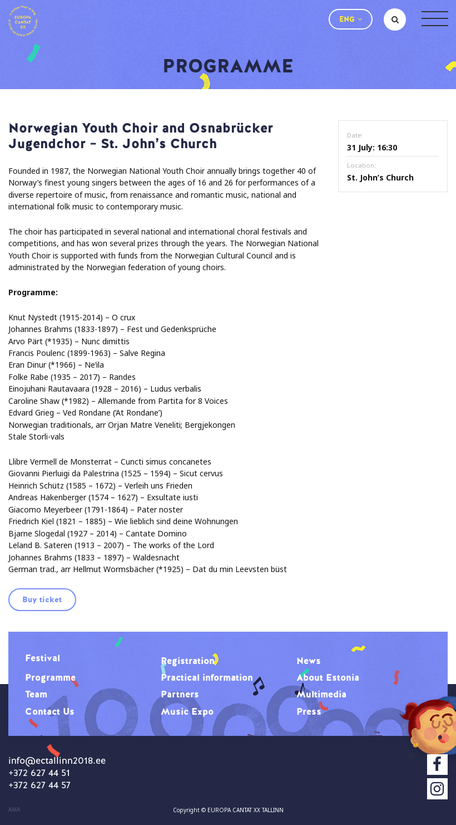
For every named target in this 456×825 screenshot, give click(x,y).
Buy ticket (42, 599)
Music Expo (187, 711)
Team (36, 694)
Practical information (207, 677)
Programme (50, 677)
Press (308, 711)
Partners (180, 694)
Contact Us (50, 711)
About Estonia (327, 677)
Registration (188, 661)
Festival (42, 658)
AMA (14, 810)
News (308, 661)
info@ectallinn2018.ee (57, 760)
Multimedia (321, 694)
